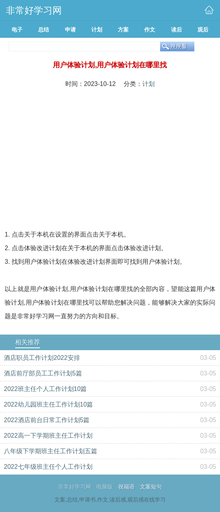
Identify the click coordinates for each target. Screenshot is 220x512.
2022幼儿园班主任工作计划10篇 (48, 404)
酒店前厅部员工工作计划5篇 (43, 373)
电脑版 (104, 487)
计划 (148, 84)
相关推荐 (27, 342)
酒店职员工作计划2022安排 (42, 357)
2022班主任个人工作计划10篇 (45, 389)
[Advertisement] (110, 151)
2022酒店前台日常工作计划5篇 (47, 420)
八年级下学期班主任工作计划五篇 (50, 451)
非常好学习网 (74, 487)
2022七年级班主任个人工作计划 (48, 466)
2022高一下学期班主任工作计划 (48, 435)
